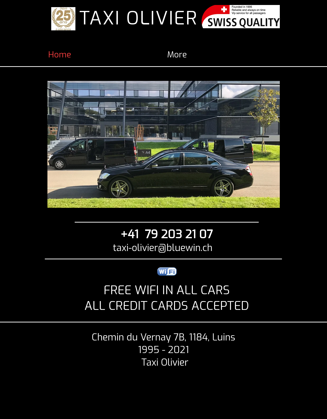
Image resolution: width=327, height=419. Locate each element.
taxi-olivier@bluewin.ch (162, 248)
